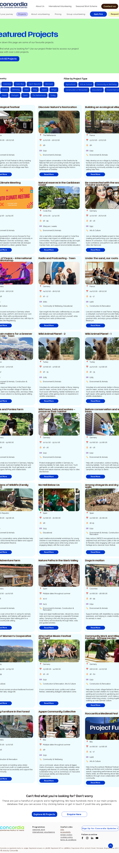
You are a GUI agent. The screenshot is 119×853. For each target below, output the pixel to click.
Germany (16, 89)
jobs (62, 830)
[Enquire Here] (74, 814)
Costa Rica (19, 84)
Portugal (14, 95)
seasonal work (38, 830)
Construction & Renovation (76, 89)
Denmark (49, 84)
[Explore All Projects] (44, 814)
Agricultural (71, 84)
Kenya (53, 89)
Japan (44, 89)
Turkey (53, 95)
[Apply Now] (98, 14)
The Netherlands (39, 95)
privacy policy (66, 835)
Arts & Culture (86, 84)
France (5, 89)
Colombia (7, 84)
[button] (40, 6)
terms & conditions (68, 840)
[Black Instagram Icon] (87, 838)
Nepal (4, 95)
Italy (35, 89)
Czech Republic (34, 84)
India (26, 89)
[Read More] (48, 174)
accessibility (65, 832)
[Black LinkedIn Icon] (92, 838)
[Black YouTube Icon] (96, 838)
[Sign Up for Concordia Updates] (100, 828)
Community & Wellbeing (106, 84)
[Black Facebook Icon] (82, 838)
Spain (25, 95)
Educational (97, 89)
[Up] (110, 845)
